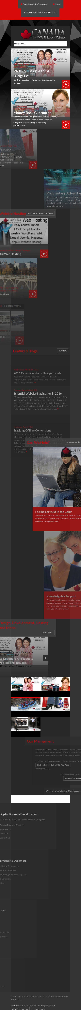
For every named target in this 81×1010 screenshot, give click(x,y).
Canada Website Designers (34, 4)
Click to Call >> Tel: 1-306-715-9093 (40, 12)
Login (56, 4)
